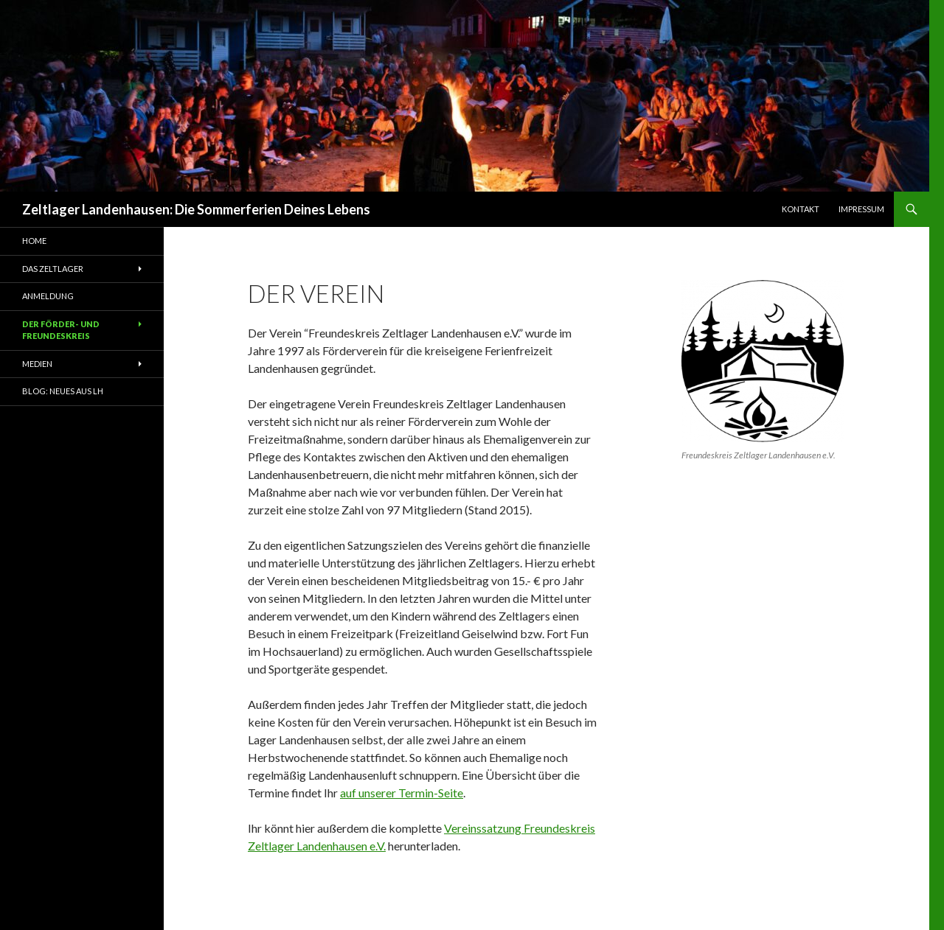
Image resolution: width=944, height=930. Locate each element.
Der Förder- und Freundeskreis (61, 330)
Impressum (861, 209)
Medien (37, 363)
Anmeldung (48, 296)
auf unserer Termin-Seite (401, 793)
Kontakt (800, 209)
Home (34, 240)
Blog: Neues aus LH (62, 391)
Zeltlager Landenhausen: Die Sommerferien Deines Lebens (196, 209)
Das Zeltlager (52, 268)
